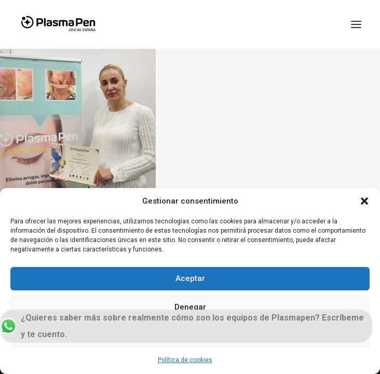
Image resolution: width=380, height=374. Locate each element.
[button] (364, 201)
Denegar (190, 307)
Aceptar (190, 278)
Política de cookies (185, 360)
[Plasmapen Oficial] (58, 24)
